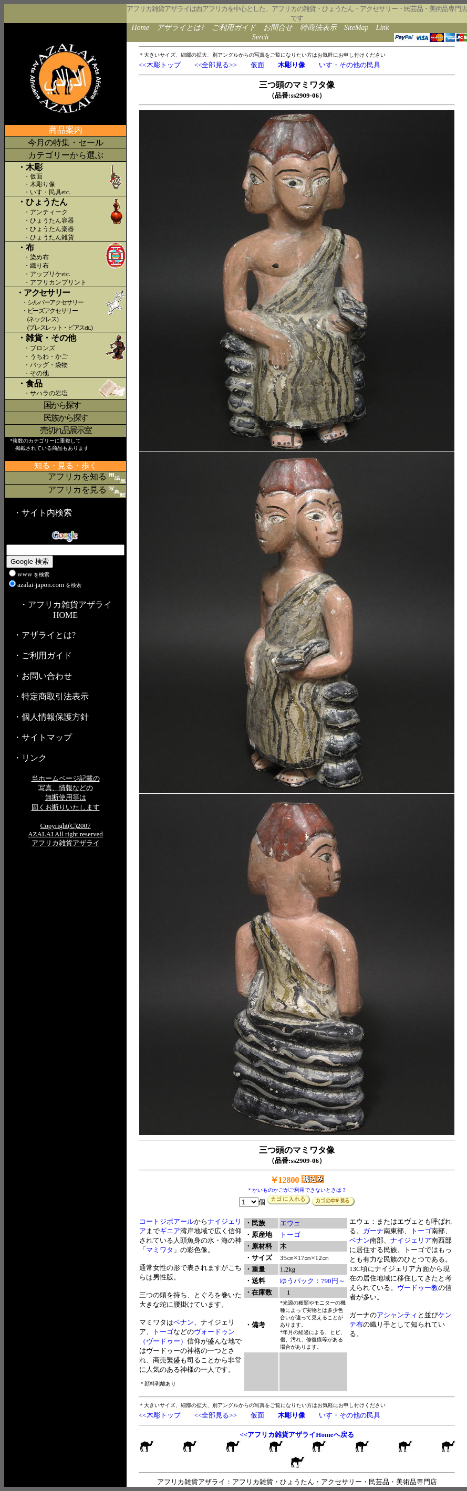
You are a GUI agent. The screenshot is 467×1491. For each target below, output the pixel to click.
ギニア (170, 1231)
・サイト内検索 (42, 512)
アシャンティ (397, 1315)
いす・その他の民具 (349, 65)
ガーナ (373, 1231)
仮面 (257, 65)
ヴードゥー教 (417, 1288)
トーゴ (163, 1332)
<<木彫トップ (160, 65)
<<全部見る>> (215, 65)
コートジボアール (166, 1221)
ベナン (183, 1322)
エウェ (290, 1223)
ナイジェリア (410, 1240)
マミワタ (159, 1250)
